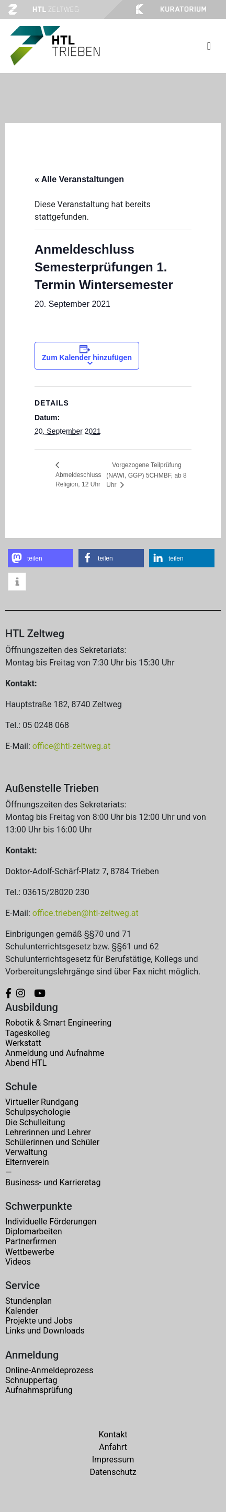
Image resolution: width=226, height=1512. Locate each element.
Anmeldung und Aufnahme (55, 1053)
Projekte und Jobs (38, 1321)
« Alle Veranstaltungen (79, 179)
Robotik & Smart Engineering (58, 1023)
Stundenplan (28, 1301)
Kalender (21, 1311)
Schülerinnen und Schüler (52, 1142)
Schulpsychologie (38, 1112)
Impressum (113, 1460)
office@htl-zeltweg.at (71, 746)
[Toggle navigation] (209, 46)
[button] (40, 558)
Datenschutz (112, 1472)
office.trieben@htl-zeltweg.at (85, 913)
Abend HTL (26, 1063)
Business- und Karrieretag (52, 1182)
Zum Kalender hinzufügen (87, 357)
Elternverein (27, 1162)
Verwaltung (26, 1152)
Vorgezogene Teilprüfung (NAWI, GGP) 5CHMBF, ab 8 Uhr (146, 475)
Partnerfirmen (30, 1241)
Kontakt (112, 1434)
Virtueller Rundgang (41, 1102)
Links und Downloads (45, 1331)
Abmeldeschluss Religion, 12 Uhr (78, 479)
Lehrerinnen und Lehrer (48, 1132)
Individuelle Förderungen (50, 1222)
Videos (18, 1262)
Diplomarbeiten (33, 1231)
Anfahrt (113, 1447)
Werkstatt (23, 1043)
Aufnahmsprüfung (39, 1390)
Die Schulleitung (35, 1122)
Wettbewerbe (29, 1252)
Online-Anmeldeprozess (49, 1370)
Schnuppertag (31, 1380)
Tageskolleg (27, 1033)
